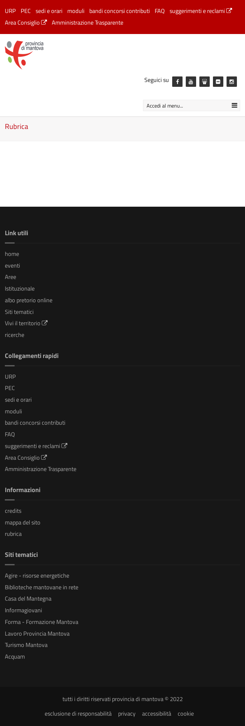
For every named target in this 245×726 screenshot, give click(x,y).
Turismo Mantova (26, 644)
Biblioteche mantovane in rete (41, 587)
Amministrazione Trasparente (87, 22)
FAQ (160, 10)
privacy (127, 713)
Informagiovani (23, 610)
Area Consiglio (26, 22)
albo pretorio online (28, 300)
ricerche (14, 334)
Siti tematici (19, 311)
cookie (186, 713)
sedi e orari (49, 10)
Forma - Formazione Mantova (41, 621)
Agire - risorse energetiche (37, 575)
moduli (75, 10)
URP (10, 10)
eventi (12, 265)
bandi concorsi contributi (119, 10)
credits (13, 510)
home (12, 253)
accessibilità (156, 713)
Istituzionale (20, 288)
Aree (10, 276)
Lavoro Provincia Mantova (37, 633)
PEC (26, 10)
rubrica (13, 533)
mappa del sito (22, 522)
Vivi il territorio (26, 323)
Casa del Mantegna (28, 598)
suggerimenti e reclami (201, 10)
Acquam (15, 656)
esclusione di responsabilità (78, 713)
